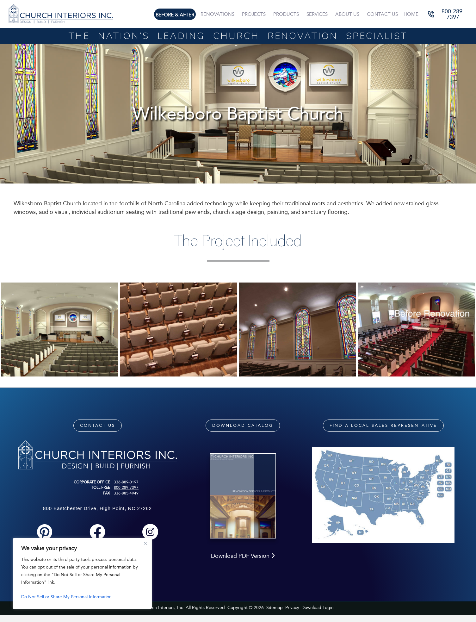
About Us (347, 14)
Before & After (175, 15)
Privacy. (292, 615)
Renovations (217, 14)
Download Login (317, 615)
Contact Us (382, 14)
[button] (449, 14)
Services (317, 14)
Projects (254, 14)
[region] (82, 573)
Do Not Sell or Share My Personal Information (66, 597)
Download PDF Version (243, 563)
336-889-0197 (126, 482)
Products (286, 14)
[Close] (145, 543)
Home (411, 14)
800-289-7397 (126, 487)
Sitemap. (275, 615)
